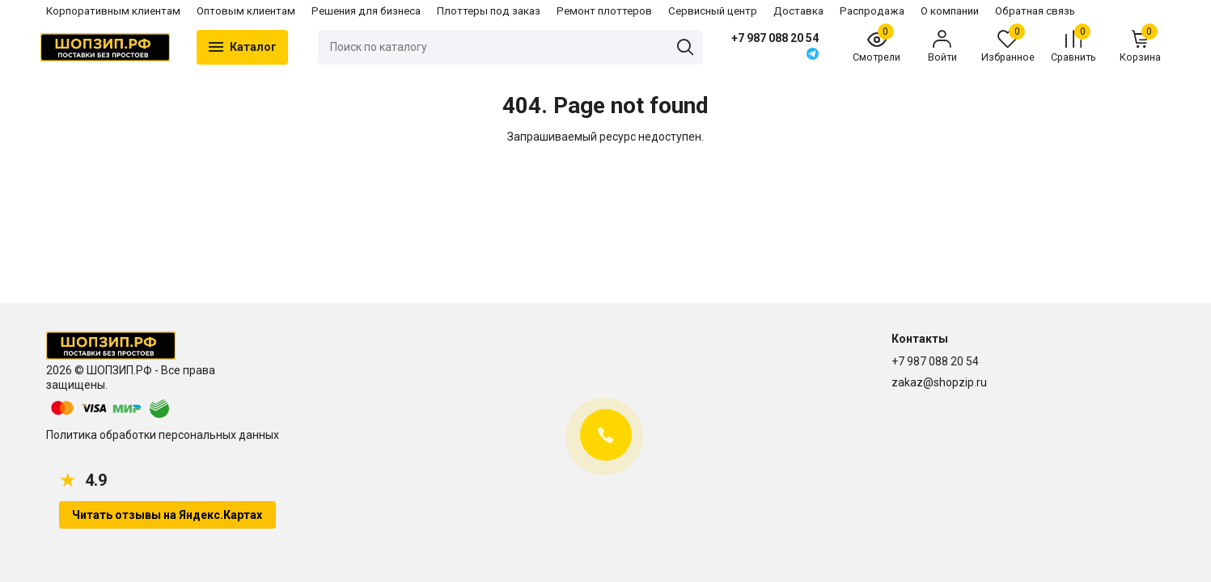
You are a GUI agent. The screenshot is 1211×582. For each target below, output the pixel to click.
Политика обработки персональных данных (162, 434)
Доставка (798, 11)
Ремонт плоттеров (604, 11)
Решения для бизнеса (366, 11)
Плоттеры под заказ (488, 11)
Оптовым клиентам (246, 11)
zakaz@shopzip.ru (939, 382)
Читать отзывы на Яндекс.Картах (167, 514)
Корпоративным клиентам (113, 11)
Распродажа (872, 11)
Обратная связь (1035, 11)
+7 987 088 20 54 (772, 38)
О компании (950, 11)
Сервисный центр (712, 11)
